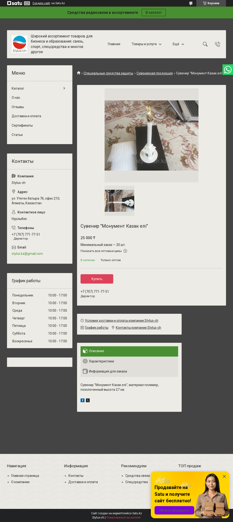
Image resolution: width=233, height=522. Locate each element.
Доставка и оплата (26, 116)
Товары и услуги (144, 44)
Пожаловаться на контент (123, 517)
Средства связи (137, 476)
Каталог (18, 88)
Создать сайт (41, 3)
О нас (16, 97)
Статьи (17, 135)
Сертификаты (22, 125)
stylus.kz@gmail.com (27, 254)
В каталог (153, 12)
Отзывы (18, 107)
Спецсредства (136, 482)
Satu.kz (137, 513)
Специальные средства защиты (108, 73)
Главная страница (25, 476)
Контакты (75, 476)
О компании (20, 482)
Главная (114, 44)
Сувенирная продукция (155, 73)
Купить (97, 279)
